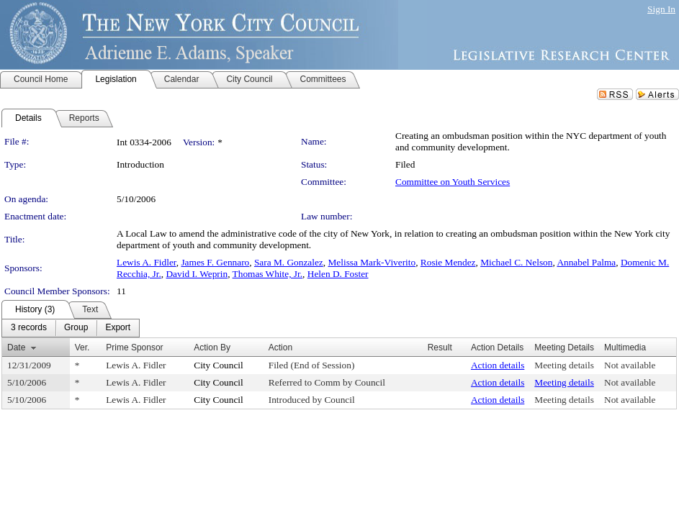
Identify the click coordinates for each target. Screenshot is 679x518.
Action (280, 347)
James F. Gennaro (215, 262)
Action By (212, 347)
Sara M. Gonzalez (288, 262)
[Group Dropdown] (75, 328)
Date (16, 347)
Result (440, 347)
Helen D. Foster (338, 273)
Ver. (82, 347)
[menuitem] (28, 328)
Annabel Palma (586, 262)
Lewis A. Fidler (146, 262)
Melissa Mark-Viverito (371, 262)
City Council (218, 365)
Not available (629, 365)
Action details (497, 365)
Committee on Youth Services (452, 181)
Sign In (661, 9)
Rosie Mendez (448, 262)
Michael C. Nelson (516, 262)
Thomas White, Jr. (267, 273)
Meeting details (564, 365)
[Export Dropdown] (117, 328)
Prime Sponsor (134, 347)
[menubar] (70, 328)
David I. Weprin (197, 273)
